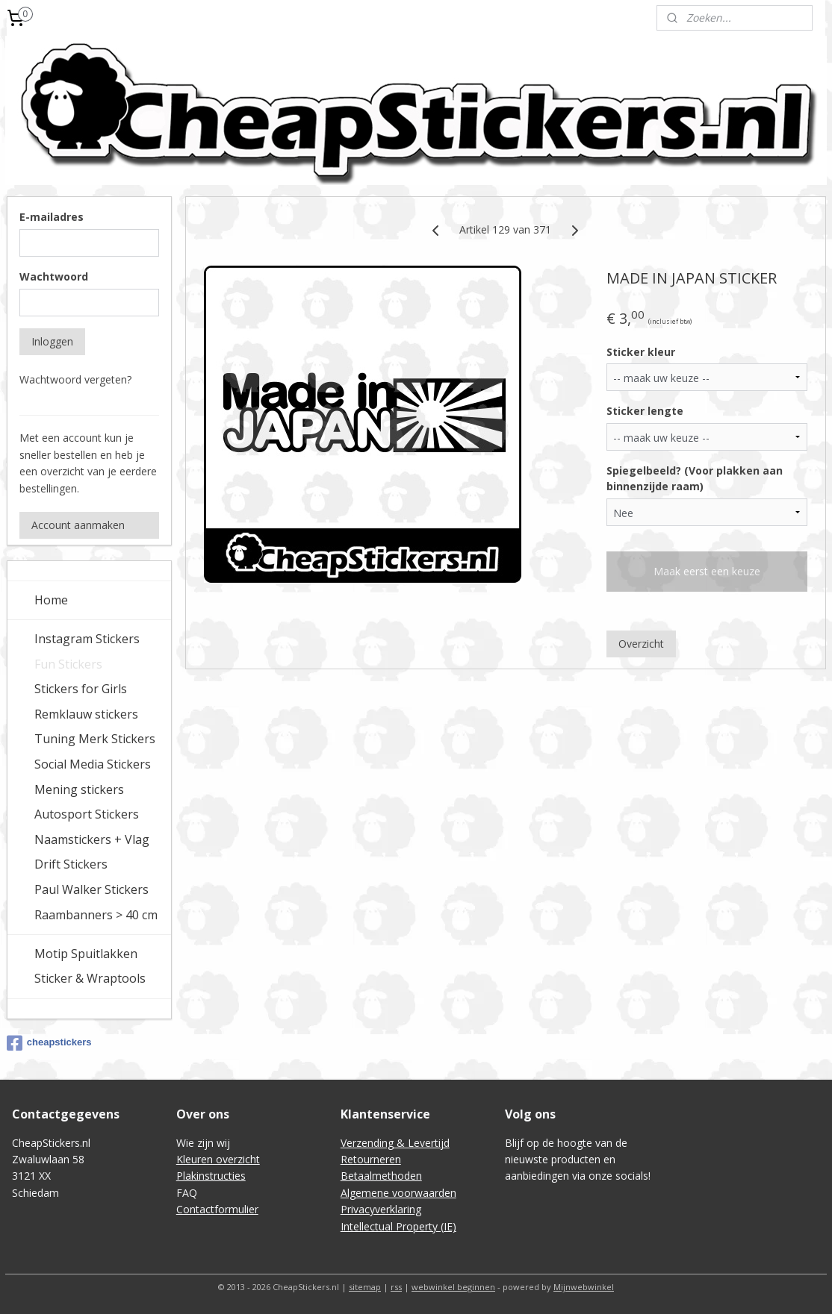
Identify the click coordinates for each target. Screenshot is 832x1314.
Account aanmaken (78, 525)
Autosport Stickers (86, 814)
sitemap (365, 1286)
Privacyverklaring (381, 1209)
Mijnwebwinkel (583, 1286)
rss (396, 1286)
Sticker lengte (644, 411)
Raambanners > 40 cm (96, 915)
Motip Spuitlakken (85, 953)
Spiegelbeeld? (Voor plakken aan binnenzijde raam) (694, 478)
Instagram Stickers (87, 639)
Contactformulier (217, 1209)
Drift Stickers (71, 864)
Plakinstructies (211, 1175)
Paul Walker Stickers (91, 889)
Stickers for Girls (80, 689)
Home (51, 600)
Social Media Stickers (92, 764)
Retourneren (371, 1159)
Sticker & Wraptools (90, 978)
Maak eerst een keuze (707, 571)
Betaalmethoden (381, 1175)
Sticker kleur (640, 352)
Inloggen (52, 341)
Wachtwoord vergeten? (75, 379)
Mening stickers (79, 789)
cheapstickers (49, 1043)
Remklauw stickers (86, 714)
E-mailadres (51, 217)
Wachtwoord (53, 276)
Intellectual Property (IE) (398, 1226)
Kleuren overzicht (218, 1159)
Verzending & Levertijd (395, 1143)
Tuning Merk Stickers (94, 738)
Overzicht (641, 643)
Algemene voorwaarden (398, 1193)
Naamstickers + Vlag (91, 839)
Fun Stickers (68, 664)
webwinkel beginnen (453, 1286)
